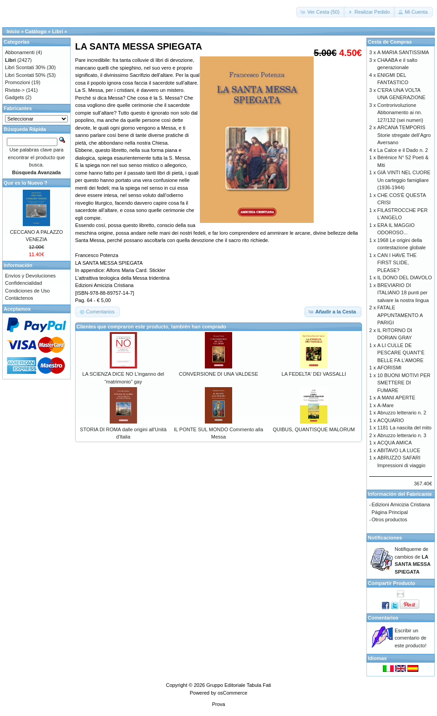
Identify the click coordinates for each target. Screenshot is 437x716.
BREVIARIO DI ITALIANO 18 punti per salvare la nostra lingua (403, 292)
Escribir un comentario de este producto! (411, 638)
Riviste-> (15, 90)
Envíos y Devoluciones (30, 275)
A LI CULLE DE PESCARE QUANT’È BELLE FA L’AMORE (401, 353)
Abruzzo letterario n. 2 (402, 412)
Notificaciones (385, 537)
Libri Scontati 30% (25, 67)
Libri (57, 31)
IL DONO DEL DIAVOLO (404, 277)
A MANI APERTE (396, 397)
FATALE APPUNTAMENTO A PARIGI (400, 315)
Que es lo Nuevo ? (25, 183)
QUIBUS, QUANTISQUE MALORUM (314, 429)
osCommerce (232, 693)
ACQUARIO (390, 420)
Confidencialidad (23, 283)
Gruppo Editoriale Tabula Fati (238, 685)
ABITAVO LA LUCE (398, 450)
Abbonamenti (20, 52)
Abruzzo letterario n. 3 (402, 435)
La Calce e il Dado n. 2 (402, 150)
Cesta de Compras (390, 42)
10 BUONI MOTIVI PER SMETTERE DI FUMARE (404, 383)
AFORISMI (389, 367)
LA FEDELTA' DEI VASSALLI (314, 374)
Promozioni (17, 82)
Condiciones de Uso (27, 290)
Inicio (13, 31)
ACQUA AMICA (394, 442)
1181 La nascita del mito (404, 427)
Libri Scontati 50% (25, 75)
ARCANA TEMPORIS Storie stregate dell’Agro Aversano (404, 135)
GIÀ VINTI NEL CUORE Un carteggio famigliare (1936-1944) (404, 180)
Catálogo (35, 31)
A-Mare (385, 405)
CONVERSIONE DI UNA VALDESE (218, 374)
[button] (320, 12)
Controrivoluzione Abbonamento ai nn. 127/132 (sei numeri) (400, 112)
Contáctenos (19, 298)
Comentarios (383, 617)
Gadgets (14, 97)
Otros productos (389, 519)
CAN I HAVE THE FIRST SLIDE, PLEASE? (397, 262)
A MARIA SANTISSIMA (403, 52)
